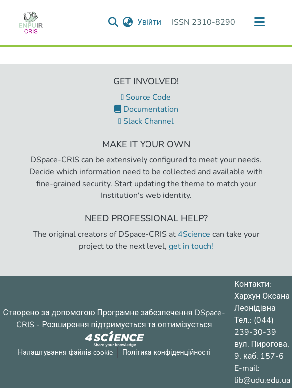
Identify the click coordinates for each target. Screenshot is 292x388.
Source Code (146, 97)
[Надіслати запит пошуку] (113, 22)
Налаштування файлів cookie (65, 352)
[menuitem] (128, 22)
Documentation (146, 109)
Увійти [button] (149, 22)
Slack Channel (146, 121)
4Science (194, 234)
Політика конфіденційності (166, 352)
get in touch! (191, 246)
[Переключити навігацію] (259, 22)
